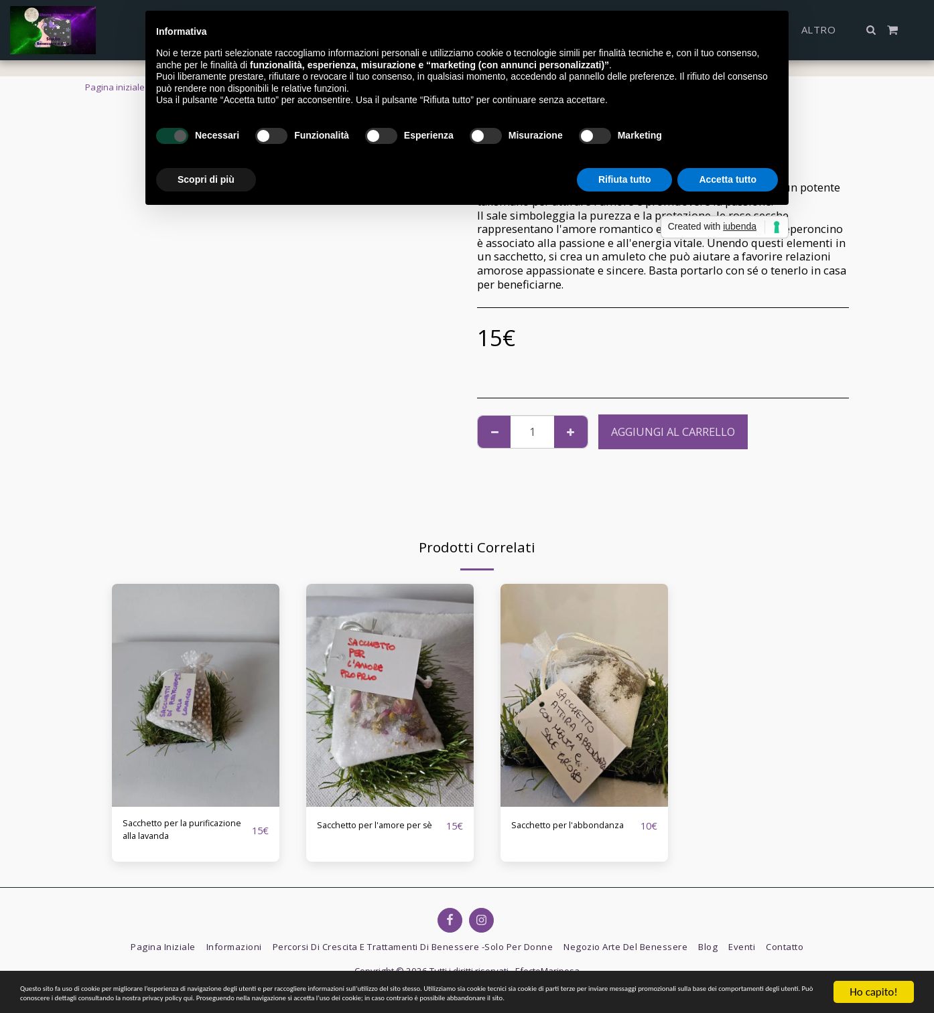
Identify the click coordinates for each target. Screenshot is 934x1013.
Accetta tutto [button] (727, 179)
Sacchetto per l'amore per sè (373, 833)
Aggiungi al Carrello (673, 431)
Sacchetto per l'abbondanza (546, 833)
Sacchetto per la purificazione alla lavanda (167, 834)
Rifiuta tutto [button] (624, 179)
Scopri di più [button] (206, 179)
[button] (871, 30)
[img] (195, 695)
